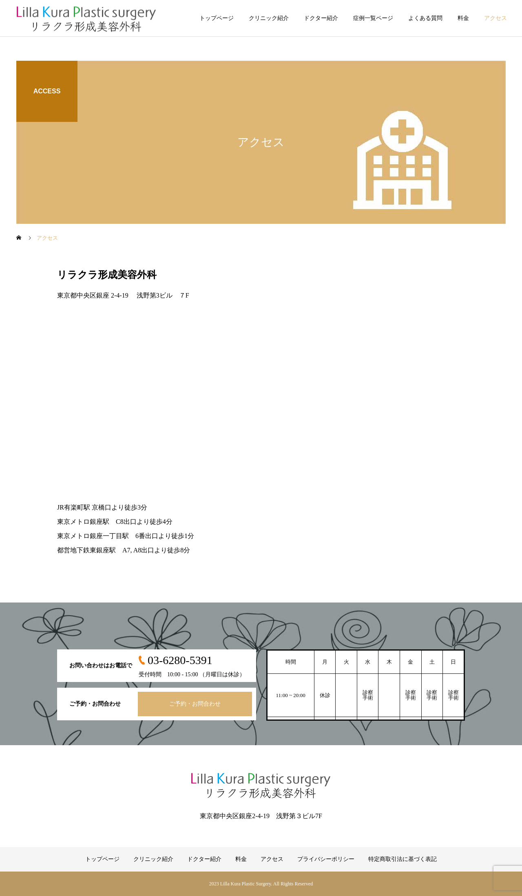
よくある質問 (425, 18)
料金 (463, 18)
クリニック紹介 (269, 18)
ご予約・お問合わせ (195, 704)
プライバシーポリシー (325, 859)
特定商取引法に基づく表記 (402, 859)
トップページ (216, 18)
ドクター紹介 (321, 18)
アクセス (495, 18)
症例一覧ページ (373, 18)
